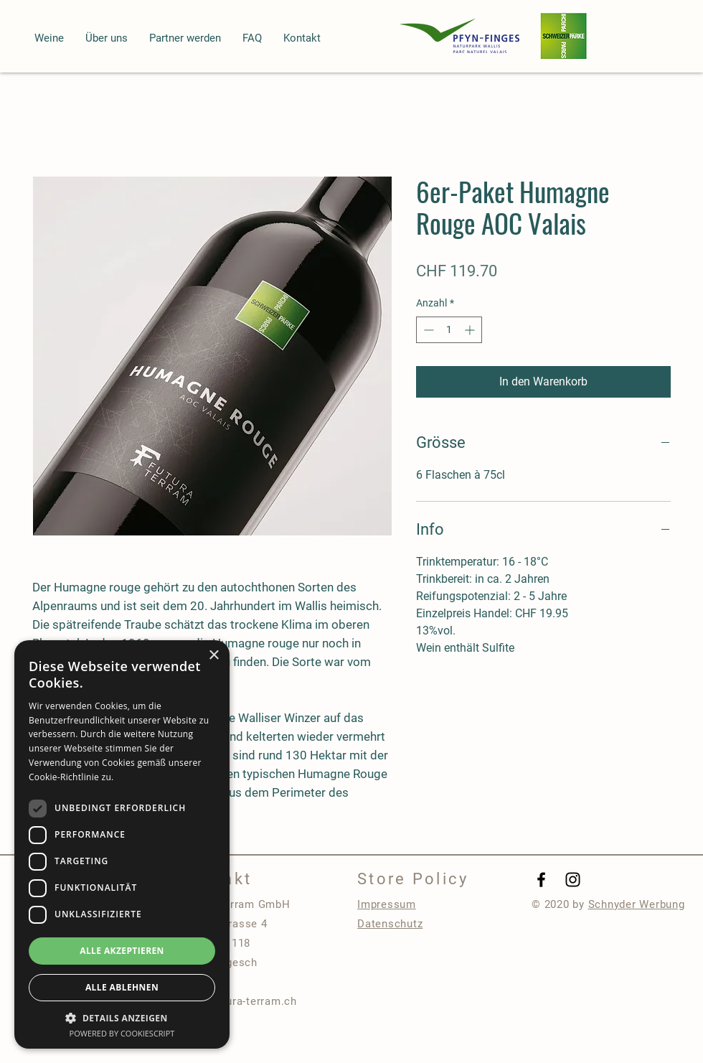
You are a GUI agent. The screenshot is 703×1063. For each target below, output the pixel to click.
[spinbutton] (449, 329)
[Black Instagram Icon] (572, 879)
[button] (49, 38)
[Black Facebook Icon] (541, 879)
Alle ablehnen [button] (122, 987)
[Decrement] (427, 329)
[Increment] (471, 329)
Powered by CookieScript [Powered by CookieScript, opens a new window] (122, 1033)
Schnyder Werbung (636, 904)
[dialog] (122, 844)
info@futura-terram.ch (239, 1001)
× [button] (213, 655)
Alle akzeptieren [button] (122, 951)
